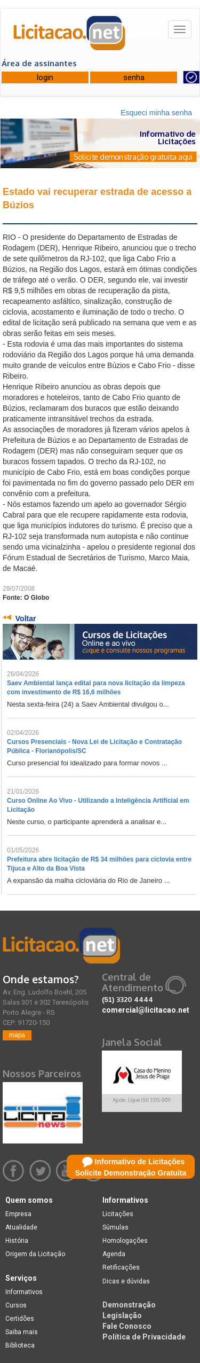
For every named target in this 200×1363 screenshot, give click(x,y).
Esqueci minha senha (156, 112)
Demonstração (129, 1305)
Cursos (16, 1305)
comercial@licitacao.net (145, 1010)
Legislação (122, 1315)
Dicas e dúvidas (126, 1281)
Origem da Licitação (35, 1254)
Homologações (125, 1240)
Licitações (117, 1214)
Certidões (19, 1318)
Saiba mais (21, 1332)
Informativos (24, 1292)
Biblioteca (20, 1345)
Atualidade (21, 1227)
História (16, 1240)
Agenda (113, 1254)
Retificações (121, 1267)
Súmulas (115, 1227)
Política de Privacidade (144, 1337)
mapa (17, 1035)
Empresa (18, 1214)
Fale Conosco (126, 1326)
